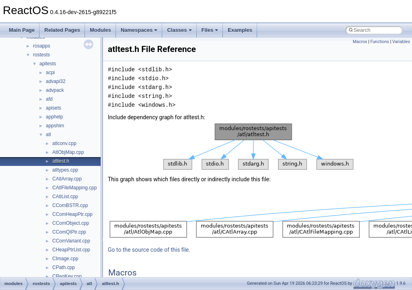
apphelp (54, 117)
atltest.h (60, 161)
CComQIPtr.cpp (69, 232)
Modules (100, 30)
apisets (53, 108)
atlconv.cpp (64, 143)
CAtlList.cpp (65, 196)
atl (48, 134)
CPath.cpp (63, 267)
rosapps (41, 46)
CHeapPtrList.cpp (71, 250)
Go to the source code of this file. (149, 249)
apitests (47, 63)
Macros (360, 41)
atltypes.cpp (65, 170)
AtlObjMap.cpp (68, 152)
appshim (55, 125)
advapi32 (56, 81)
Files (210, 30)
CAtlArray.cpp (67, 179)
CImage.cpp (65, 258)
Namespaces (139, 30)
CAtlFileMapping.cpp (74, 188)
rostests (41, 55)
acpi (50, 72)
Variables (401, 41)
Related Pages (62, 30)
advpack (55, 90)
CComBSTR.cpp (70, 205)
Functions (379, 41)
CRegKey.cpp (67, 276)
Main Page (22, 30)
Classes (179, 30)
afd (49, 99)
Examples (240, 30)
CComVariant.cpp (71, 241)
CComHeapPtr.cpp (72, 214)
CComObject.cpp (70, 223)
